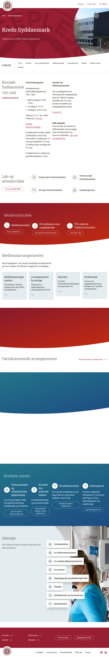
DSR (3, 16)
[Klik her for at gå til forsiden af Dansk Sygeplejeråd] (36, 4)
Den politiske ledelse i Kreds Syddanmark (40, 514)
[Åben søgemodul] (74, 4)
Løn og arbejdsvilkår (13, 189)
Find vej (39, 118)
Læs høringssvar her (93, 513)
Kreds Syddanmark (15, 16)
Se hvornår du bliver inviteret (46, 233)
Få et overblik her (14, 232)
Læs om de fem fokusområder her (16, 515)
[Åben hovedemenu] (103, 4)
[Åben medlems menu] (88, 4)
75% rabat (75, 233)
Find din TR (57, 112)
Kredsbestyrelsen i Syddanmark (66, 507)
